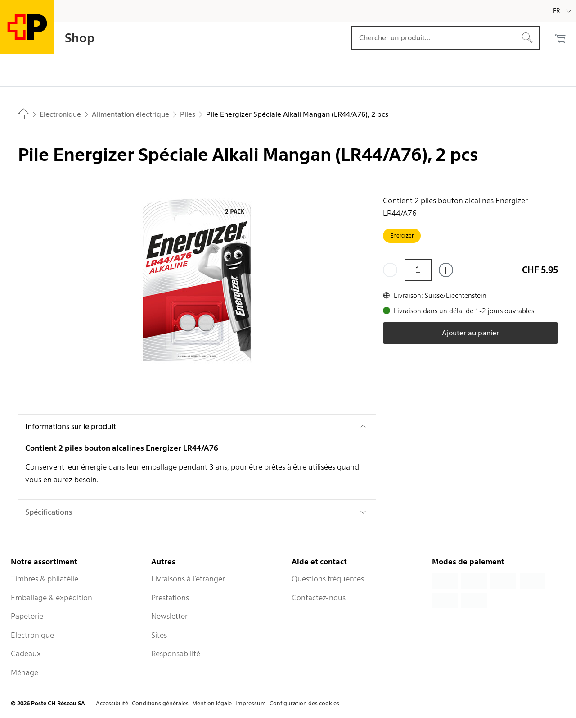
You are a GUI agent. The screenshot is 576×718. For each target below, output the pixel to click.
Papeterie (27, 616)
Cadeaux (26, 653)
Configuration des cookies (304, 703)
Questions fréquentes (328, 578)
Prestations (170, 597)
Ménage (24, 672)
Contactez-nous (319, 597)
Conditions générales (160, 703)
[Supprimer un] (390, 270)
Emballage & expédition (51, 597)
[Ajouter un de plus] (446, 270)
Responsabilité (175, 653)
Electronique (32, 635)
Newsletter (169, 616)
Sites (159, 635)
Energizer (402, 235)
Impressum (250, 703)
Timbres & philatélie (44, 578)
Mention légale (212, 703)
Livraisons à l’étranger (188, 578)
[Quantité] (418, 270)
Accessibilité (112, 703)
